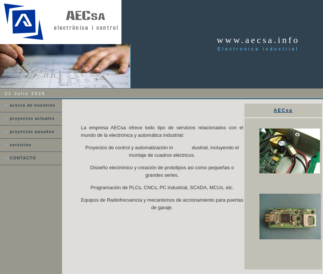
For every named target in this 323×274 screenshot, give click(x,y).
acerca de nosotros (32, 105)
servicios (21, 144)
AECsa (283, 110)
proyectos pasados (32, 131)
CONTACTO (23, 158)
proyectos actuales (32, 118)
